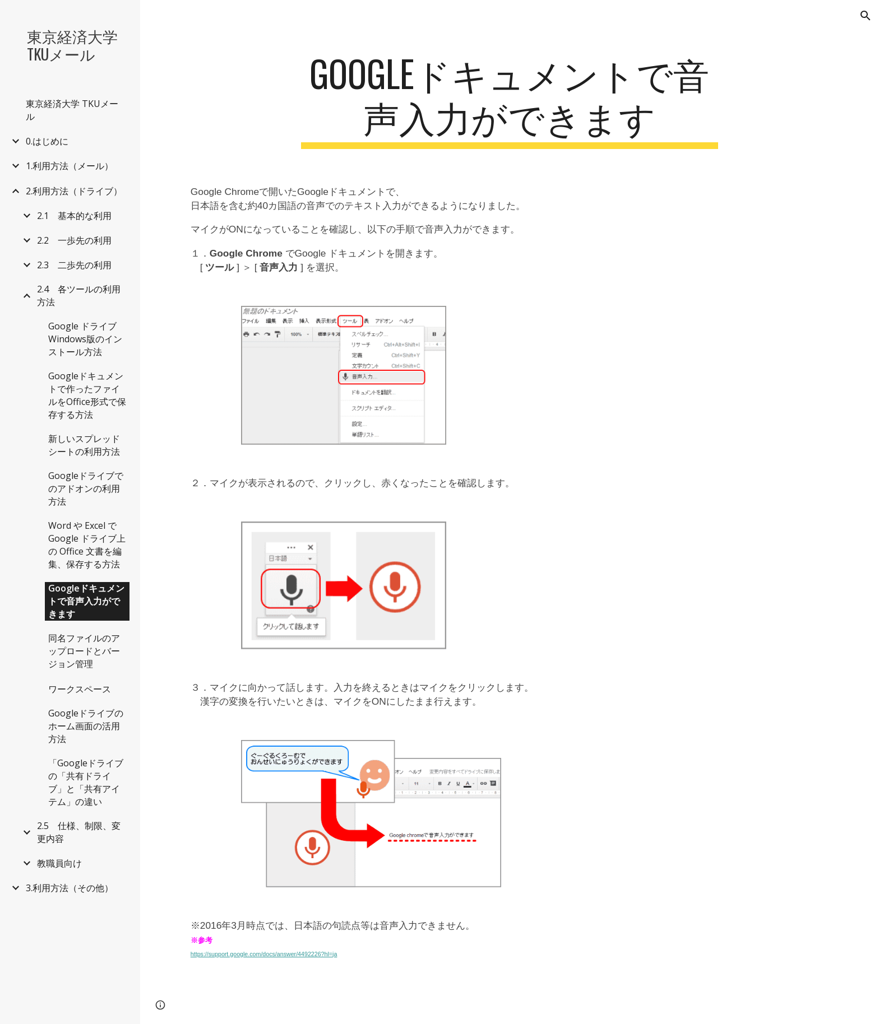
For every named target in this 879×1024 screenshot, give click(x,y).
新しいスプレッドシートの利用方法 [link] (84, 445)
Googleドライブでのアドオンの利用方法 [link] (85, 488)
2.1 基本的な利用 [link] (74, 216)
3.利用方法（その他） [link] (69, 888)
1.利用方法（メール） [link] (69, 166)
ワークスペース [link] (79, 689)
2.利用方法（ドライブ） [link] (74, 191)
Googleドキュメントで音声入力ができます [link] (86, 601)
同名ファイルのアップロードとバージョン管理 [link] (84, 651)
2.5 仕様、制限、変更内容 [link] (79, 832)
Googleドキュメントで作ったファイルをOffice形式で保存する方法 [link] (87, 395)
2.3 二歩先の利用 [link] (74, 265)
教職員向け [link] (59, 863)
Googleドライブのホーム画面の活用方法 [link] (85, 726)
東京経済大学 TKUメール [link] (72, 110)
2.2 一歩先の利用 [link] (74, 240)
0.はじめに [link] (47, 141)
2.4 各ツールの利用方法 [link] (79, 295)
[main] (510, 100)
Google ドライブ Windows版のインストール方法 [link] (87, 339)
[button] (865, 15)
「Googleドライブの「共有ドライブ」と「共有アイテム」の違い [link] (85, 782)
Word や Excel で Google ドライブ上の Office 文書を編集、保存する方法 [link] (87, 544)
